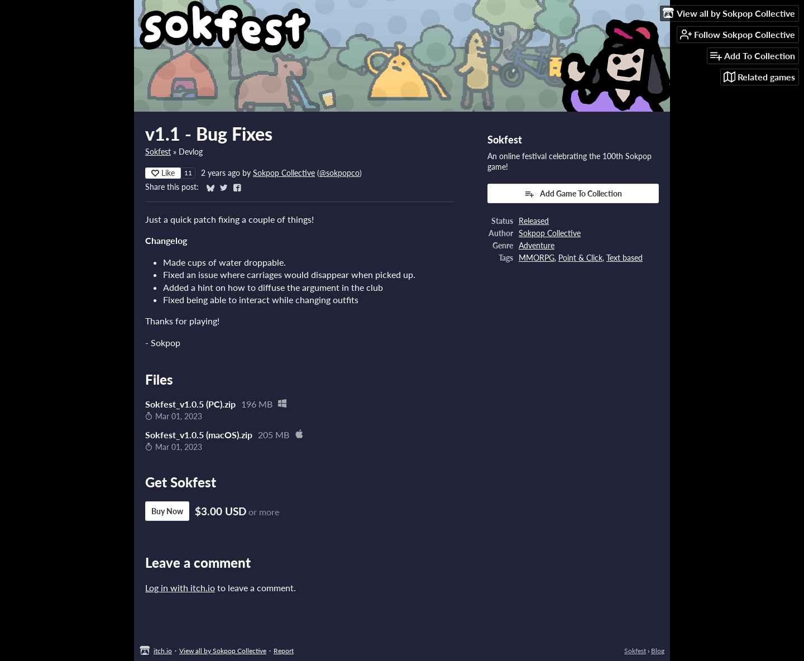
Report (284, 650)
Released (534, 221)
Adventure (536, 245)
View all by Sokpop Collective (222, 650)
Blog (657, 650)
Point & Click (580, 257)
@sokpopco (339, 173)
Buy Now (167, 511)
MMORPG (536, 257)
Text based (624, 257)
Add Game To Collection (573, 194)
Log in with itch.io (180, 587)
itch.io (163, 650)
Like (163, 173)
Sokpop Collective (284, 173)
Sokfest (158, 151)
